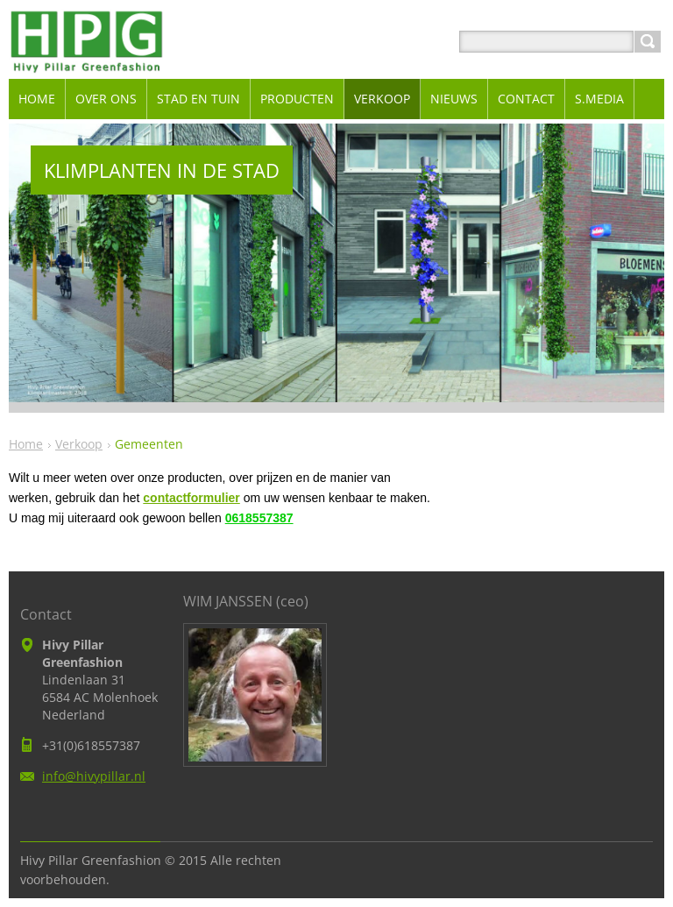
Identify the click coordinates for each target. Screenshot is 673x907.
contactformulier (191, 498)
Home (26, 444)
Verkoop (79, 444)
